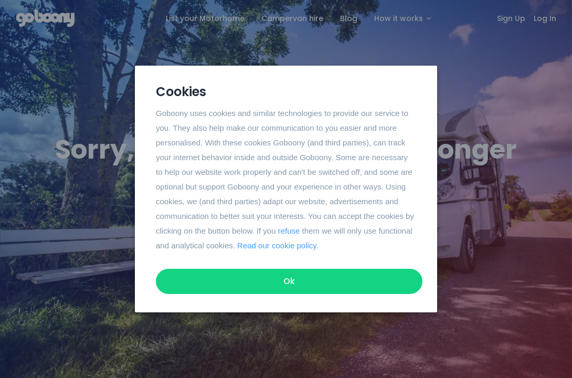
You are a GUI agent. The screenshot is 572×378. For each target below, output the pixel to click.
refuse (289, 230)
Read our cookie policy (276, 245)
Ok (289, 281)
